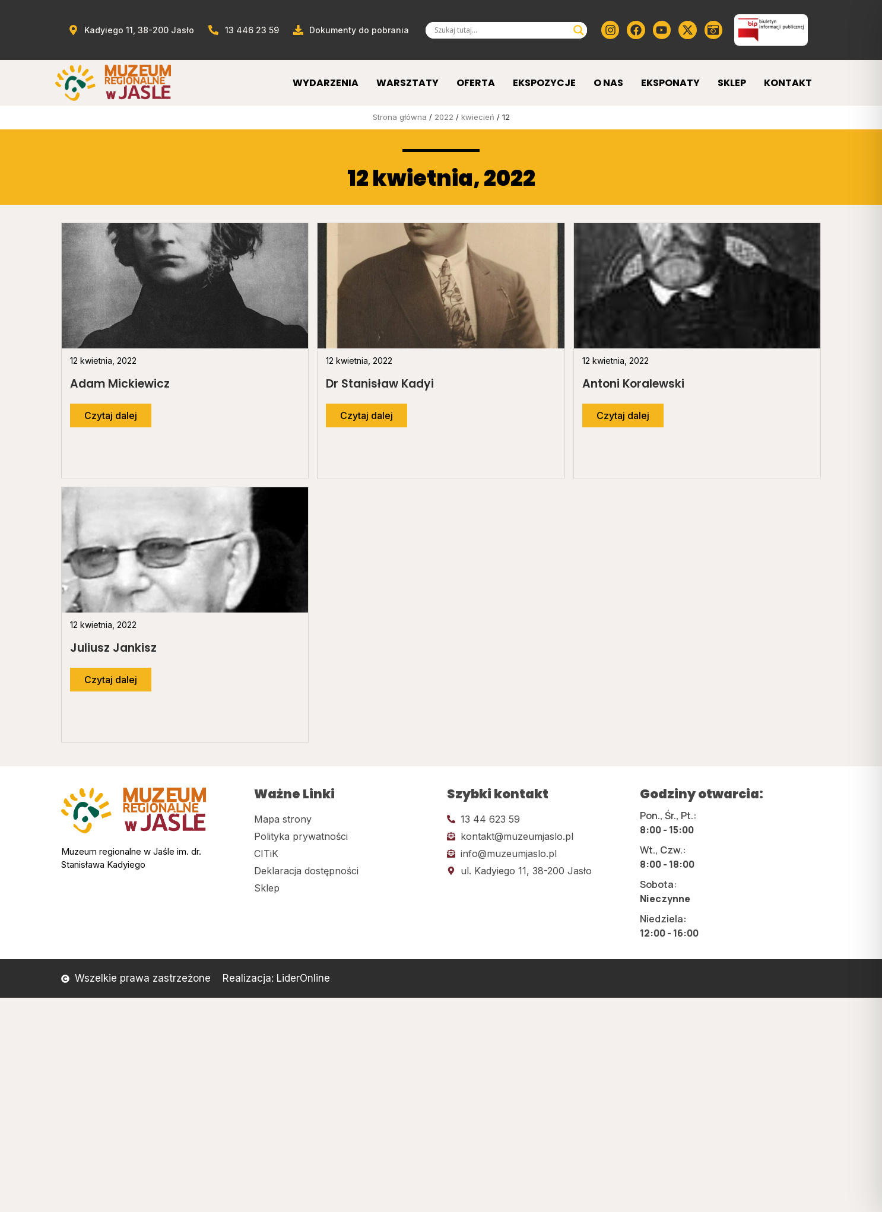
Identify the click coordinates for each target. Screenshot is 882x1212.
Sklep (732, 83)
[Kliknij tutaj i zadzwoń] (537, 819)
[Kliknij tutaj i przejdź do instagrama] (610, 30)
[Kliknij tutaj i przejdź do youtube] (662, 30)
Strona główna (400, 117)
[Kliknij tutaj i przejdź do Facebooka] (636, 30)
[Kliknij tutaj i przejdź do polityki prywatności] (344, 836)
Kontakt (788, 83)
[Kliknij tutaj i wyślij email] (537, 836)
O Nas (608, 83)
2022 (443, 117)
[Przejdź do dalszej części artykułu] (110, 415)
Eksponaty (670, 83)
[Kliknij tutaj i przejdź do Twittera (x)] (687, 30)
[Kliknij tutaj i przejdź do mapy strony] (344, 819)
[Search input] (500, 30)
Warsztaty (407, 83)
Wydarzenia (325, 83)
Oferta (475, 83)
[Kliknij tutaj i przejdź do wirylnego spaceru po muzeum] (713, 30)
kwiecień (477, 117)
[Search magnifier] (578, 30)
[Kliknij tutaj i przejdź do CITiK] (344, 853)
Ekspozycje (544, 83)
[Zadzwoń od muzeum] (242, 30)
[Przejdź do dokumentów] (350, 30)
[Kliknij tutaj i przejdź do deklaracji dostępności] (344, 871)
